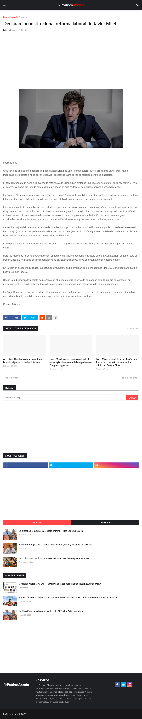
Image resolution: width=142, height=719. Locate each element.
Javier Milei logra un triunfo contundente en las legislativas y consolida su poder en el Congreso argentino (71, 362)
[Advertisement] (71, 58)
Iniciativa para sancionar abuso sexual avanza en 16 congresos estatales (54, 558)
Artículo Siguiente (129, 377)
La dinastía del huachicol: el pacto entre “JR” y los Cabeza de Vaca (51, 530)
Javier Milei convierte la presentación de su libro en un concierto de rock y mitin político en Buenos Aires (117, 362)
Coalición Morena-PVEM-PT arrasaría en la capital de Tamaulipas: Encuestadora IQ (60, 583)
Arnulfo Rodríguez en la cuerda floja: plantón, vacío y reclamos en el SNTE (55, 544)
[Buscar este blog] (65, 397)
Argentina (23, 17)
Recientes (37, 522)
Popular (105, 522)
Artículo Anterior (12, 377)
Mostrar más (133, 328)
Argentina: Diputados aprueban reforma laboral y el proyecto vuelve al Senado (23, 361)
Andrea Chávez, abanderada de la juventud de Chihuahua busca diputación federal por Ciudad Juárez (68, 597)
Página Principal (10, 17)
